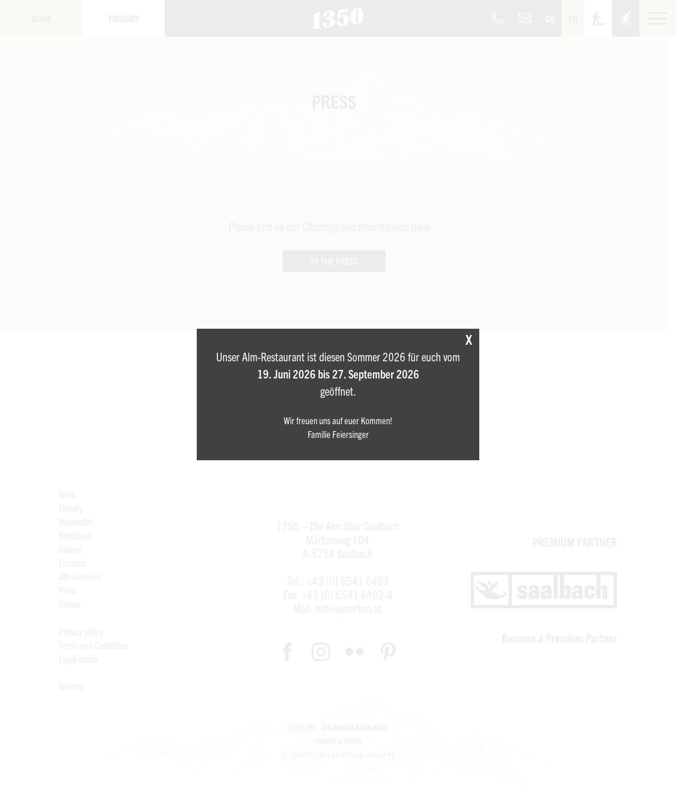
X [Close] (469, 339)
